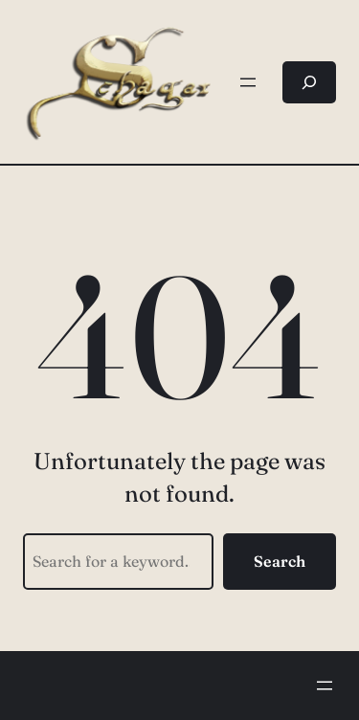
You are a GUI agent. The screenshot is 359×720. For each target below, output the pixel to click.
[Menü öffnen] (247, 82)
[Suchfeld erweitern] (309, 82)
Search (279, 561)
